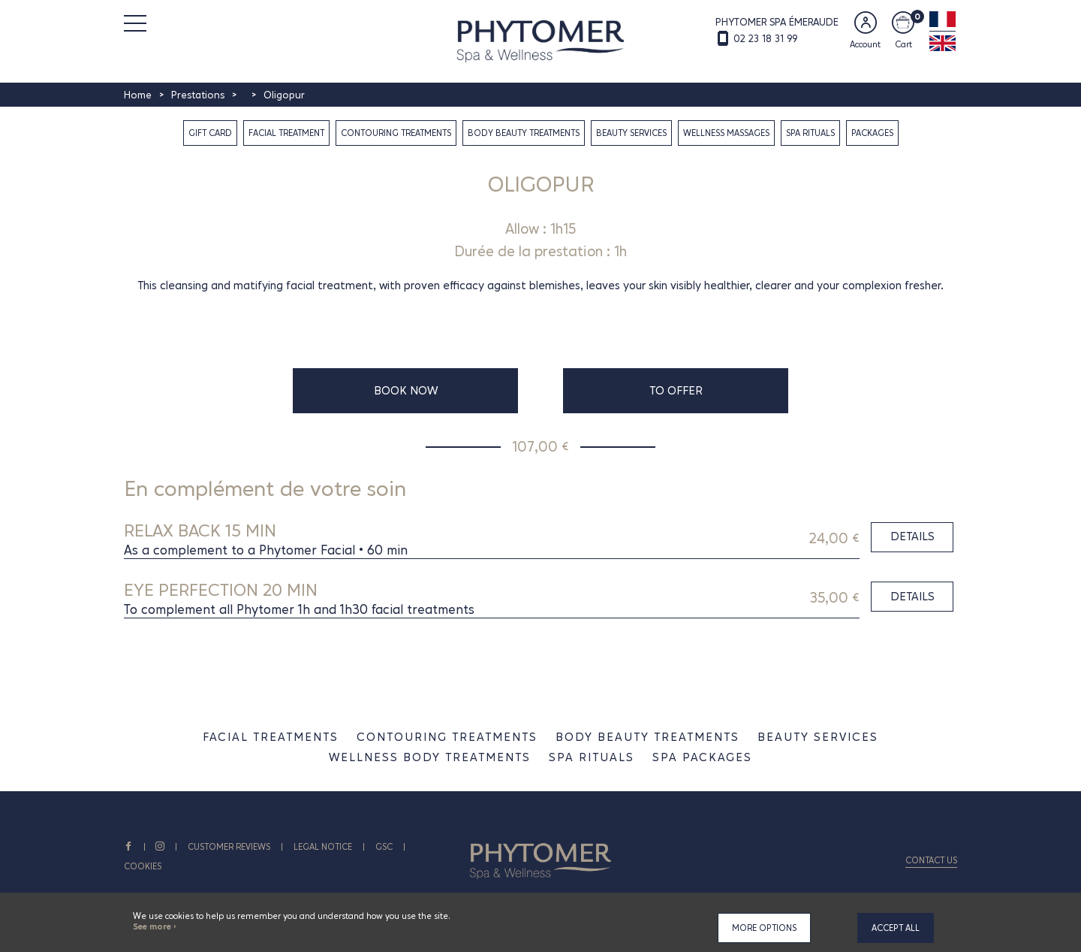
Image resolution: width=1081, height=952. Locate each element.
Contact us (931, 860)
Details (912, 537)
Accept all (896, 928)
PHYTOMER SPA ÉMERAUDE (777, 22)
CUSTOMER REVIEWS (229, 847)
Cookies (142, 866)
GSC (384, 847)
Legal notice (323, 847)
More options (764, 928)
